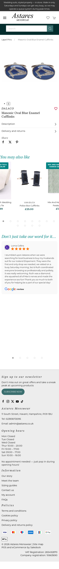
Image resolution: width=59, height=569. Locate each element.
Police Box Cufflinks (29, 205)
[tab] (3, 221)
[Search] (29, 28)
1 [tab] (8, 103)
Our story (7, 476)
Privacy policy (9, 520)
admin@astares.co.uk (21, 423)
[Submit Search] (50, 28)
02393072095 (13, 418)
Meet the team (10, 480)
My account (8, 494)
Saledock (35, 547)
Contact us (8, 490)
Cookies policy (10, 515)
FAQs (5, 499)
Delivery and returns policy (17, 525)
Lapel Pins (7, 39)
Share (5, 137)
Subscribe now (13, 392)
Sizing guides (9, 485)
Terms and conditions (14, 510)
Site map (38, 544)
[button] (4, 17)
